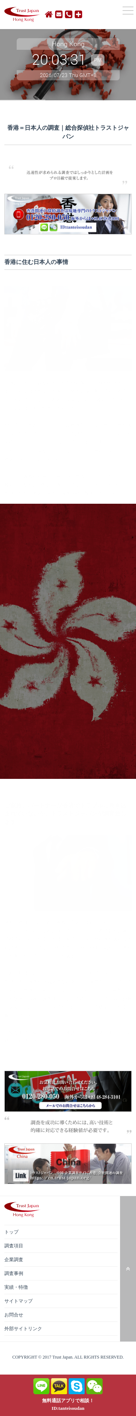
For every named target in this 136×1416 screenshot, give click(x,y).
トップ (11, 1232)
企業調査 (13, 1259)
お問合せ (13, 1315)
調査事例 (13, 1273)
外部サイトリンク (23, 1328)
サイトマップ (18, 1301)
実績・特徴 (16, 1287)
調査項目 (13, 1245)
